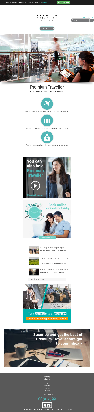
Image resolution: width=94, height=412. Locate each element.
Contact (46, 388)
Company (47, 390)
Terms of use (49, 409)
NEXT (43, 279)
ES (89, 17)
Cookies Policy (59, 409)
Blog (47, 383)
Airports (47, 379)
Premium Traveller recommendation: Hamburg (55, 269)
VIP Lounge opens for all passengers (52, 248)
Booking (47, 377)
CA (84, 17)
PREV (31, 279)
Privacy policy (69, 409)
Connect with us (47, 394)
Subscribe (47, 386)
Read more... (45, 2)
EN (92, 17)
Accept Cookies (63, 2)
